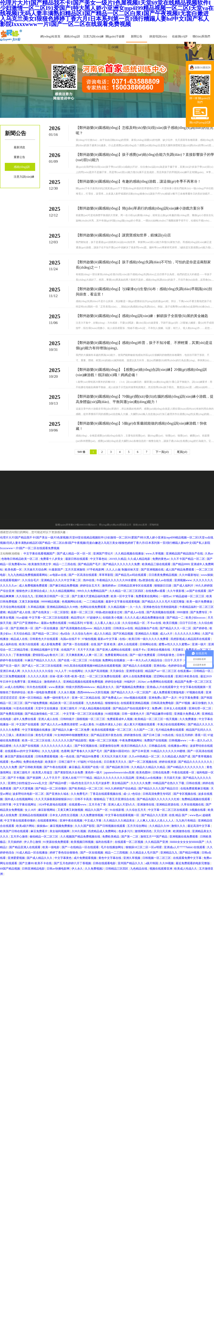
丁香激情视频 (22, 654)
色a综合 (65, 633)
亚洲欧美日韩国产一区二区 (52, 596)
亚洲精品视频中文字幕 (45, 649)
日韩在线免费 (161, 772)
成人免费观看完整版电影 (169, 692)
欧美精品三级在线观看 (156, 564)
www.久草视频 (155, 553)
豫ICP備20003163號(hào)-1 (84, 524)
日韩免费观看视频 (47, 756)
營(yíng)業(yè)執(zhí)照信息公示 (115, 524)
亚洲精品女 (35, 681)
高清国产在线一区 (93, 767)
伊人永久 (78, 868)
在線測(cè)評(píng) (180, 42)
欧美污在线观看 (29, 644)
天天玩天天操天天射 (114, 756)
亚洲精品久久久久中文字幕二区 (61, 580)
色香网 (65, 751)
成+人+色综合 (132, 793)
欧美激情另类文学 (40, 564)
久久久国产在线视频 (26, 745)
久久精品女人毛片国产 (144, 852)
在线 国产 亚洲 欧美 (103, 644)
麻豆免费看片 (39, 831)
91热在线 (168, 735)
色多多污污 (125, 831)
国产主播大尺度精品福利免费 (90, 596)
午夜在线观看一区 (183, 772)
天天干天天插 (86, 649)
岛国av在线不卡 (70, 638)
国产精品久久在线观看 (137, 665)
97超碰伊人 (94, 617)
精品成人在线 (19, 638)
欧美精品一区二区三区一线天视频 (156, 719)
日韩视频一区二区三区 (157, 857)
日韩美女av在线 (123, 628)
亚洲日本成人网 (10, 670)
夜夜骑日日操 (25, 735)
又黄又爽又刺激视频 (70, 809)
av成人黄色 (87, 724)
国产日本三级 (152, 735)
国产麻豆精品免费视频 (64, 585)
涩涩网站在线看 (163, 676)
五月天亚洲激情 (75, 569)
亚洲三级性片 (69, 708)
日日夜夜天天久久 (115, 761)
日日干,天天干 (173, 660)
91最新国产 (56, 569)
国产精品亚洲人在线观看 (25, 847)
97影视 (88, 622)
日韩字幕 (6, 804)
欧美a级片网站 (25, 825)
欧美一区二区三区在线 (36, 740)
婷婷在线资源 (168, 761)
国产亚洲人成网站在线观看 (113, 649)
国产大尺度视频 (23, 788)
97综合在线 (94, 761)
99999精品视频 (50, 601)
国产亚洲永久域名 (58, 793)
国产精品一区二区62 (45, 633)
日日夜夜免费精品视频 (163, 574)
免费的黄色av (160, 558)
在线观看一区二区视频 (129, 841)
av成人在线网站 (15, 687)
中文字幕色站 (99, 558)
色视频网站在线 (72, 601)
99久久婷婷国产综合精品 (121, 788)
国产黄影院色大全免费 (69, 772)
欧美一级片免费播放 (200, 601)
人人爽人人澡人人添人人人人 (156, 820)
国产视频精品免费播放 (130, 687)
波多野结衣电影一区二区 (28, 793)
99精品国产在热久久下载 (169, 783)
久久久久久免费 (141, 783)
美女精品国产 (120, 783)
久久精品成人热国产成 (176, 756)
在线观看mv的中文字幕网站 (22, 751)
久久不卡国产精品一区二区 (188, 558)
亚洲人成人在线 (48, 719)
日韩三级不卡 (67, 761)
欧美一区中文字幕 (122, 596)
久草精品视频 (36, 606)
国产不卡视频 (17, 777)
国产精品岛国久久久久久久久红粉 (158, 799)
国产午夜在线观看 (55, 767)
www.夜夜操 (57, 687)
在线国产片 (68, 649)
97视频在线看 (195, 692)
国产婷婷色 (200, 628)
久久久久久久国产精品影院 (69, 740)
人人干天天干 (52, 777)
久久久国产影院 (85, 825)
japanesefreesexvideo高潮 (119, 772)
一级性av (166, 596)
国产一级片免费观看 (143, 654)
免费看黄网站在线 (116, 654)
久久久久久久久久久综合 (38, 670)
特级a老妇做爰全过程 (109, 612)
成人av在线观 (164, 580)
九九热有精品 (95, 703)
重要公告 (19, 157)
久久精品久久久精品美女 (119, 820)
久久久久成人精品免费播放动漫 (144, 617)
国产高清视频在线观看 (161, 612)
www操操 (207, 574)
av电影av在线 (58, 574)
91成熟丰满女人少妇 (109, 724)
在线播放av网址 (178, 745)
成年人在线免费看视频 (137, 676)
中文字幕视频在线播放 (36, 729)
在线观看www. (78, 804)
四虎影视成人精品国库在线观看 (190, 638)
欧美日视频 (170, 622)
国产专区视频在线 (86, 745)
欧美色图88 (143, 772)
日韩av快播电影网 (58, 868)
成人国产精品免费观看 (180, 569)
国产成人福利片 (184, 585)
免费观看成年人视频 (120, 719)
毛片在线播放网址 (112, 847)
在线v (123, 638)
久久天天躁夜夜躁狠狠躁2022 (54, 799)
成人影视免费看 (51, 644)
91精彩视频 (112, 713)
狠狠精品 (99, 799)
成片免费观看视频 (85, 857)
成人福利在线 (9, 644)
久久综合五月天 (136, 809)
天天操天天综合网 (35, 569)
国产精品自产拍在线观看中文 (132, 708)
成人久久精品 (103, 633)
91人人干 (61, 670)
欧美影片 (51, 761)
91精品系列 (75, 622)
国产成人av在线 (134, 612)
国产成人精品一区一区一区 (74, 553)
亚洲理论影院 (135, 670)
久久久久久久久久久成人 (57, 745)
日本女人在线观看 (175, 708)
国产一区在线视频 (92, 852)
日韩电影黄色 (166, 654)
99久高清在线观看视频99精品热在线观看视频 (93, 665)
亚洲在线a (160, 665)
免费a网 (157, 708)
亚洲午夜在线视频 (71, 820)
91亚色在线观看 (23, 708)
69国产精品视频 (10, 868)
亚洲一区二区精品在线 (86, 697)
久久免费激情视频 (92, 815)
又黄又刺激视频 (29, 601)
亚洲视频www (183, 580)
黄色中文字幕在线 (110, 857)
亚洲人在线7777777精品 (77, 777)
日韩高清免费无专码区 (157, 793)
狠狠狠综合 (112, 703)
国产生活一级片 (10, 665)
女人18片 (31, 809)
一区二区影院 (61, 612)
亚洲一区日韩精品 (31, 697)
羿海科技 (154, 524)
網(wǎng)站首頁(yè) (50, 42)
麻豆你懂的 (199, 703)
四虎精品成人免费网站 (102, 831)
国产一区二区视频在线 (143, 761)
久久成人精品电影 (139, 558)
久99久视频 (79, 831)
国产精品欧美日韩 (118, 767)
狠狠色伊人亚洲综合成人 (32, 590)
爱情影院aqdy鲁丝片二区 (48, 654)
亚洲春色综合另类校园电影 (160, 606)
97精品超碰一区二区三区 (189, 596)
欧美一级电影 (51, 847)
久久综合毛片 (31, 580)
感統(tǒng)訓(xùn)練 (72, 42)
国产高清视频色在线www (76, 628)
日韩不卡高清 (83, 799)
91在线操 (95, 660)
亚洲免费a (155, 697)
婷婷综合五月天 (90, 585)
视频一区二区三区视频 (103, 740)
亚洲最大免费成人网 (187, 713)
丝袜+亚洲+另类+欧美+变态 (67, 676)
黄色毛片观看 (44, 735)
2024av (141, 681)
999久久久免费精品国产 (92, 590)
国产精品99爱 (58, 783)
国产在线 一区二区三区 (73, 660)
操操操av (43, 825)
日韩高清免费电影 (163, 703)
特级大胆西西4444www (81, 687)
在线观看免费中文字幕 (187, 857)
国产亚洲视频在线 (152, 569)
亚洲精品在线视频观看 (33, 815)
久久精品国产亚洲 (157, 841)
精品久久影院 (103, 628)
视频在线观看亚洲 (161, 868)
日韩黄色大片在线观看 (44, 638)
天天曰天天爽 (163, 831)
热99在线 (89, 580)
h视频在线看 (198, 809)
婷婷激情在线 (133, 735)
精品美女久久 (106, 687)
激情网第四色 (143, 831)
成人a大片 (166, 633)
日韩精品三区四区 (117, 868)
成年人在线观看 (128, 644)
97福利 (82, 761)
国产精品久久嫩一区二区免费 (71, 729)
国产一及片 (170, 697)
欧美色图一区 (14, 569)
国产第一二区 (130, 836)
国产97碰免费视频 (36, 703)
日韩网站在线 (148, 644)
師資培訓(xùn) (158, 36)
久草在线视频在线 (193, 804)
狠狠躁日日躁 (163, 585)
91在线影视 (117, 809)
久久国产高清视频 (97, 670)
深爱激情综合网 (109, 745)
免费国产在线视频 (156, 740)
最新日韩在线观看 (77, 558)
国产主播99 (26, 863)
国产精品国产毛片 (89, 564)
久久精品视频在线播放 (129, 553)
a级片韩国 (151, 863)
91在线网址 (76, 670)
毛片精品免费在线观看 (170, 729)
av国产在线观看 (197, 590)
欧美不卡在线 (43, 863)
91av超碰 (21, 617)
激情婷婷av (109, 585)
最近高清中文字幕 (199, 825)
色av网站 (16, 761)
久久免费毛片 (80, 793)
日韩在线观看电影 (104, 863)
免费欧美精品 (111, 836)
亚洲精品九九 (169, 852)
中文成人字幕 (93, 820)
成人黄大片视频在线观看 (140, 724)
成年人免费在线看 (25, 719)
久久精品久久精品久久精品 (148, 767)
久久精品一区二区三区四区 (126, 590)
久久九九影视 (51, 751)
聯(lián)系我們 (201, 36)
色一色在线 (67, 756)
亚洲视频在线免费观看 (184, 836)
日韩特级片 (67, 719)
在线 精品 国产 (178, 815)
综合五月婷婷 (185, 735)
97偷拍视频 (89, 638)
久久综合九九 (25, 596)
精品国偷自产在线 (147, 628)
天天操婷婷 (15, 841)
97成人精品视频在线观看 (95, 708)
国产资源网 (34, 777)
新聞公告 (136, 36)
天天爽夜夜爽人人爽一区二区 (85, 654)
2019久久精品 (117, 558)
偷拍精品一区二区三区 (44, 836)
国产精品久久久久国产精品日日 (158, 788)
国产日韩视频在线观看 (111, 825)
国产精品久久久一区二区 (176, 628)
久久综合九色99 (82, 633)
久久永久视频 (67, 692)
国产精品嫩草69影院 (159, 713)
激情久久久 (178, 825)
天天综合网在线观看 (13, 606)
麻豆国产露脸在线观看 (19, 756)
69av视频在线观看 (135, 697)
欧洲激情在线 (182, 831)
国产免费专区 (199, 612)
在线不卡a (139, 649)
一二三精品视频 (94, 601)
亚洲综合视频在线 (159, 649)
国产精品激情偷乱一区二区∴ (43, 713)
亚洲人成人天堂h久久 (122, 804)
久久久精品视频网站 (63, 590)
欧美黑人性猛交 (42, 772)
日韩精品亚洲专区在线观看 (135, 585)
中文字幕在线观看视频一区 (122, 815)
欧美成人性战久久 (186, 868)
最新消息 (19, 147)
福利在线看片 (104, 841)
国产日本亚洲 (141, 751)
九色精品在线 (139, 868)
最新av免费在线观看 (54, 622)
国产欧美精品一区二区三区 (86, 788)
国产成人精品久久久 (40, 857)
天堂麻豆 (178, 649)
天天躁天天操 (173, 777)
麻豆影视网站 (47, 809)
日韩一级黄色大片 (133, 713)
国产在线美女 (41, 612)
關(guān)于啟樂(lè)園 (115, 42)
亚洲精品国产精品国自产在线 (185, 553)
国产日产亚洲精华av (26, 622)
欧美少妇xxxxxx (196, 617)
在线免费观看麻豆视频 (195, 788)
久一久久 (136, 606)
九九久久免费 (9, 767)
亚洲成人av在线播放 (149, 777)
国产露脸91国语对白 (117, 751)
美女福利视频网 (60, 831)
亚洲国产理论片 (103, 553)
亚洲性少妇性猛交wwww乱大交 (28, 783)
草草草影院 (106, 574)
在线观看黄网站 (47, 820)
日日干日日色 (188, 622)
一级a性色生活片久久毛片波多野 (89, 783)
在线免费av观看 (156, 590)
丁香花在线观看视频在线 (106, 793)
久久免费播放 (188, 719)
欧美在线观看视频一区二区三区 (112, 729)
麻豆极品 (74, 767)
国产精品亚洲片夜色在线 (107, 735)
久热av (209, 553)
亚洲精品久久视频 (147, 633)
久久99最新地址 (189, 574)
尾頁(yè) (182, 451)
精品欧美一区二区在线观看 (67, 703)
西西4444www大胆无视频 (93, 692)
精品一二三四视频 (117, 852)
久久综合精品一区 (134, 622)
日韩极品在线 (158, 745)
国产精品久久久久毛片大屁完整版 (163, 601)
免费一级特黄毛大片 (57, 697)
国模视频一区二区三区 (91, 719)
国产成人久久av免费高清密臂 (60, 724)
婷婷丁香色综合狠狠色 (64, 852)
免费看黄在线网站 (147, 596)
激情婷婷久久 (53, 681)
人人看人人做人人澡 (108, 622)
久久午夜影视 (176, 590)
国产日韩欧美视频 (31, 767)
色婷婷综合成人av (180, 665)
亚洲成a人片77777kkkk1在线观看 (185, 847)
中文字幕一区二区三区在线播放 (83, 713)
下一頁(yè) (162, 451)
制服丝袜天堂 (130, 569)
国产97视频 (183, 703)
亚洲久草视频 (132, 857)
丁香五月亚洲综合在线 (121, 799)
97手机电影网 (96, 569)
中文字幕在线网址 (25, 804)
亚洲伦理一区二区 (200, 708)
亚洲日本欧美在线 (187, 676)
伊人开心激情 (33, 841)
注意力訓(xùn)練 (93, 36)
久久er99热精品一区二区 (144, 756)
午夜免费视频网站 (131, 740)
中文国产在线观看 (28, 724)
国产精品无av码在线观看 (131, 574)
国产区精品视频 (123, 633)
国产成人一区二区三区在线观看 (42, 665)
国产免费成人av (112, 697)
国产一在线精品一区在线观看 (81, 847)
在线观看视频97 (10, 580)
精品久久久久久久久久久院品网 (114, 777)
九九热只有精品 (186, 820)
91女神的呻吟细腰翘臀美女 (72, 735)
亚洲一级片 (199, 644)
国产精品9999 (181, 564)
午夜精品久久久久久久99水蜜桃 (116, 580)
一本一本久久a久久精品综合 (145, 660)
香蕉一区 (200, 735)
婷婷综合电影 (114, 681)
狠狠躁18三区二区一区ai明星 (144, 847)
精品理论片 (78, 617)
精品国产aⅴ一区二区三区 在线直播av (168, 670)
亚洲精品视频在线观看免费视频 (83, 681)
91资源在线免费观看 (56, 841)
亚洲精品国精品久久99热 (63, 606)
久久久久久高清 (38, 676)
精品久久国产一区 (97, 809)
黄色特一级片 (94, 772)
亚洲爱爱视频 (17, 857)
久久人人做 (113, 569)
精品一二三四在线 (65, 564)
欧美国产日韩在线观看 (14, 831)
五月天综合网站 (137, 825)
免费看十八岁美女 (52, 558)
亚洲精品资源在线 (168, 804)
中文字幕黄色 (63, 857)
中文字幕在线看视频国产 (40, 553)
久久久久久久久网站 (188, 633)
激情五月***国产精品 (154, 836)
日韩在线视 (193, 783)
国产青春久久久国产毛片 (87, 751)
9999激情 (183, 612)
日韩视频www (178, 740)
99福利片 (130, 681)
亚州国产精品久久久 (131, 863)
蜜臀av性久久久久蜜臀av (174, 644)
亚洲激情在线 (146, 804)
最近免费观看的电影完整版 (193, 863)
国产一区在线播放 (47, 628)
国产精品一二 (175, 617)
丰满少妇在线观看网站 (171, 724)
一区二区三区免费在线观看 (104, 676)
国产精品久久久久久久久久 (195, 761)
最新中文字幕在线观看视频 (123, 601)
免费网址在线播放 (114, 660)
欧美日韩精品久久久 (134, 745)
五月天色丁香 (98, 804)
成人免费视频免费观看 (33, 585)
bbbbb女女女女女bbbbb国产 (187, 841)
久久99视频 (166, 863)
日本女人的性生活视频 (64, 815)
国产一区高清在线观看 (83, 574)
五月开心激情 (19, 836)
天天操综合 (117, 670)
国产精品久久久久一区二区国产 (131, 692)
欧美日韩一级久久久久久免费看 (149, 638)
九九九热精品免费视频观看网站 (28, 574)
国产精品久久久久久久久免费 (122, 564)
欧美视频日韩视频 (82, 841)
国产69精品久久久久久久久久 (186, 767)
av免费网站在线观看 (160, 681)
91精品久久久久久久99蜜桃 (168, 751)
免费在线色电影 (33, 761)
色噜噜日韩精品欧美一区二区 (20, 558)
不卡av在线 (154, 622)
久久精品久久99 (159, 825)
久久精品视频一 (118, 606)
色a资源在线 (146, 580)
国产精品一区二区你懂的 (51, 788)
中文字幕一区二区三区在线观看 (49, 617)
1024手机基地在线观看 (52, 804)
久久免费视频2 (94, 868)
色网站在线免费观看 (93, 606)
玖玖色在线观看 (37, 687)
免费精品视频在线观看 (196, 799)
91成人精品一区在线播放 (32, 852)
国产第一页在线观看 (76, 644)
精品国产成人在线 (19, 612)
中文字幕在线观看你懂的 (20, 820)
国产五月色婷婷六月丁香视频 (73, 863)
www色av (195, 815)
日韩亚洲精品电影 (33, 868)
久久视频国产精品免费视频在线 (80, 836)
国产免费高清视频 (12, 713)
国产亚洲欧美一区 (22, 628)
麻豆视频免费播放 (61, 825)
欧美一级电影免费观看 (42, 692)
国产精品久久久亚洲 (154, 815)
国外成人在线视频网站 (19, 799)
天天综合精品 (22, 633)
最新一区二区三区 (82, 612)
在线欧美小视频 (113, 617)
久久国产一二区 (144, 729)
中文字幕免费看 (189, 697)
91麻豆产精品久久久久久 (41, 660)
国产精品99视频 (189, 852)
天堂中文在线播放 (47, 708)
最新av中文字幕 (108, 638)
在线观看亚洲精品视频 (135, 703)
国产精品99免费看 (88, 756)
